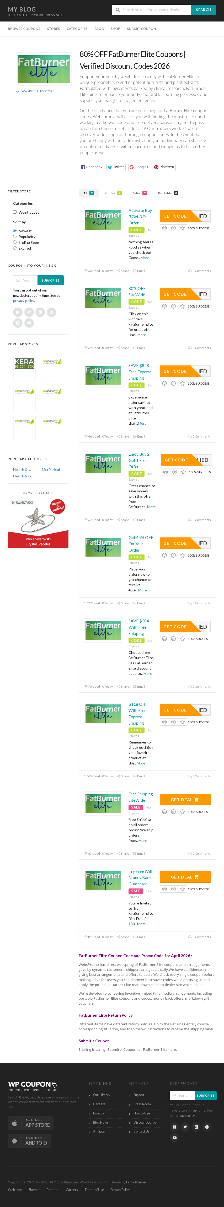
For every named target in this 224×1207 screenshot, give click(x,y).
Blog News (101, 1122)
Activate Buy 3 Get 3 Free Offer (140, 216)
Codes (113, 193)
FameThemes (136, 1182)
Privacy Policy (120, 1190)
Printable (168, 193)
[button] (92, 167)
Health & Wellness (24, 469)
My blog (22, 9)
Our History (101, 1095)
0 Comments (199, 271)
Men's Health (52, 469)
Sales (140, 193)
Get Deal (185, 799)
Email (139, 271)
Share (123, 271)
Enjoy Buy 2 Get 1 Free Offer (139, 460)
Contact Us (142, 1131)
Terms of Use (94, 1190)
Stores (53, 28)
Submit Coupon (141, 28)
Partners (53, 1190)
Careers (99, 1104)
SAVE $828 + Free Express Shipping (140, 371)
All (88, 193)
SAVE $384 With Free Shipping (139, 627)
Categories (77, 28)
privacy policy (23, 301)
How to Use (142, 1113)
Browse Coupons (24, 28)
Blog (99, 28)
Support (139, 1095)
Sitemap (34, 1190)
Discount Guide (145, 1122)
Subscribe (51, 280)
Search (203, 10)
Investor (99, 1113)
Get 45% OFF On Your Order (141, 543)
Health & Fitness (24, 476)
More (145, 257)
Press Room (142, 1104)
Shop (115, 28)
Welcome (15, 1190)
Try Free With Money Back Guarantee (141, 877)
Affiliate (99, 1131)
